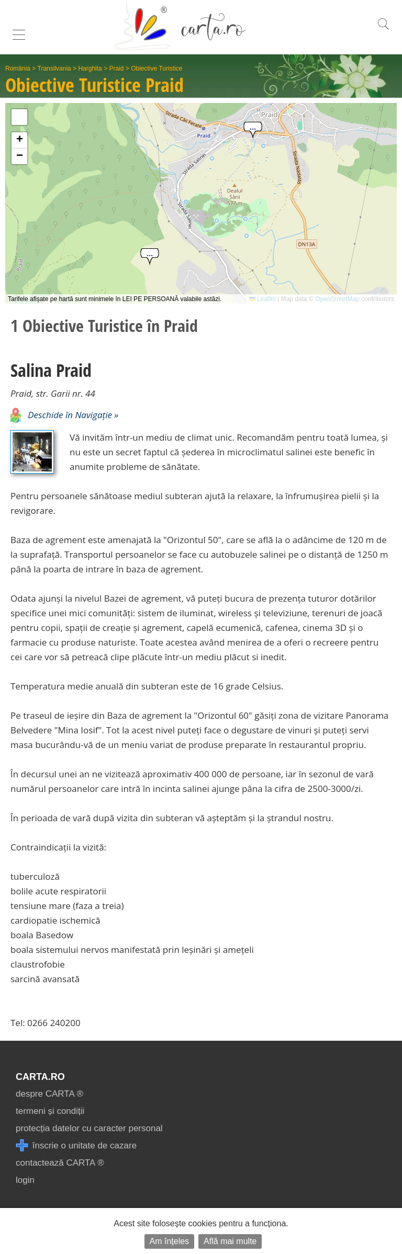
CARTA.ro (40, 1077)
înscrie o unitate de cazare (76, 1146)
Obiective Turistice (156, 68)
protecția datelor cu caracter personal (89, 1128)
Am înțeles (169, 1241)
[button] (149, 257)
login (25, 1180)
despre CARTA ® (49, 1094)
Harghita (90, 68)
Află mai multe (230, 1241)
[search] (383, 29)
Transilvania (54, 68)
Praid (116, 68)
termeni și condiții (50, 1111)
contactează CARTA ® (60, 1163)
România (17, 68)
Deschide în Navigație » (64, 415)
